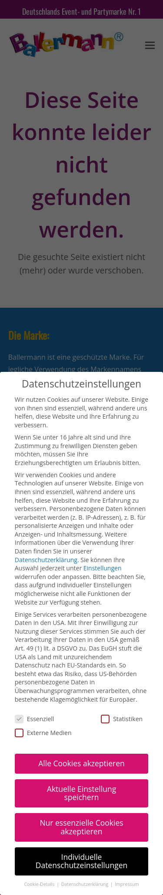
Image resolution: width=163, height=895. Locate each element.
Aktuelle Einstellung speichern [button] (81, 769)
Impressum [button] (127, 860)
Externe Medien (43, 709)
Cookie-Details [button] (40, 860)
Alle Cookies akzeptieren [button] (81, 739)
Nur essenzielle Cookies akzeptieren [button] (81, 803)
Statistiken (122, 695)
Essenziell (34, 695)
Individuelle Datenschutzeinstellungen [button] (82, 837)
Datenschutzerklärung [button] (85, 860)
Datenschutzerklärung (46, 536)
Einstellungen (102, 544)
